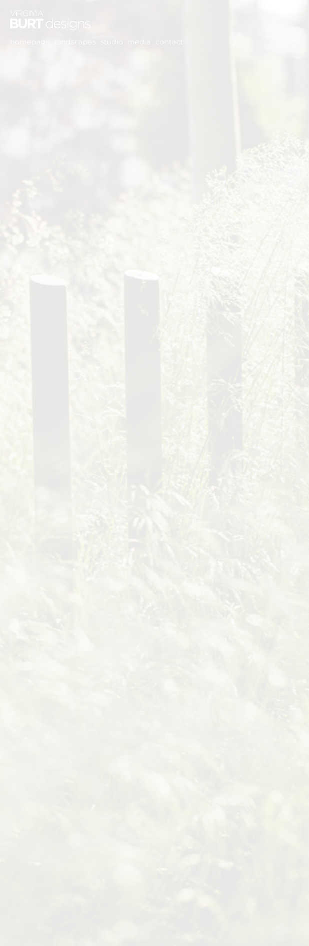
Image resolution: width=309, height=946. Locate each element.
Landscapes (75, 42)
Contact (170, 42)
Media (139, 42)
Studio (112, 42)
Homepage (30, 42)
